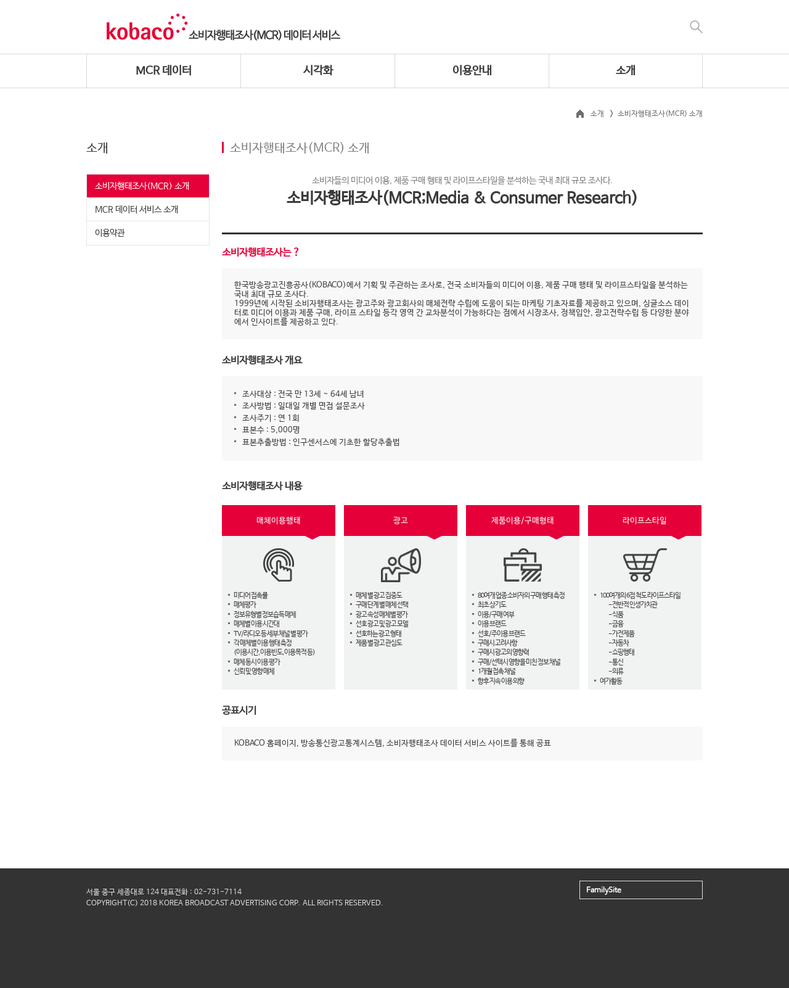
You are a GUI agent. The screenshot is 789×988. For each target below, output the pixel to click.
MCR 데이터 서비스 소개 (136, 210)
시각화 (318, 71)
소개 (626, 71)
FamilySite (603, 890)
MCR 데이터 (164, 71)
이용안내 (472, 71)
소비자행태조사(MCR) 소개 (142, 186)
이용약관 (110, 233)
